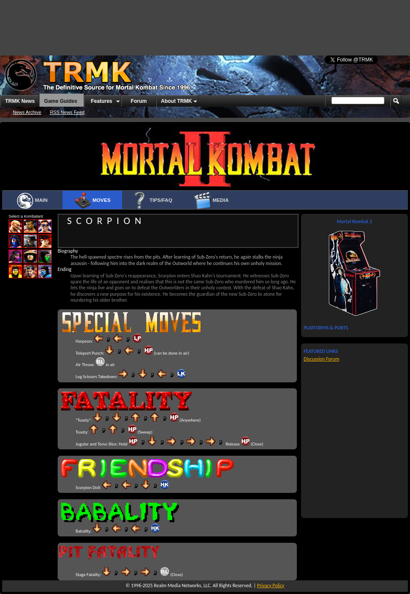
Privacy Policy (270, 585)
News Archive (27, 112)
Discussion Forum (321, 359)
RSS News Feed (67, 112)
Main (31, 200)
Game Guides (60, 101)
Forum (138, 101)
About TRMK (176, 101)
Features (101, 101)
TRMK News (20, 101)
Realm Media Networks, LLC (182, 585)
